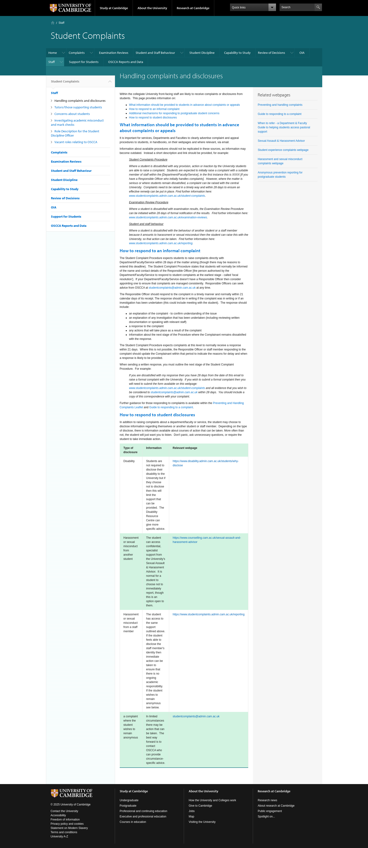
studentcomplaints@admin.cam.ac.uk (172, 287)
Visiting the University (202, 822)
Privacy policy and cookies (67, 823)
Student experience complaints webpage (283, 150)
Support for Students (84, 62)
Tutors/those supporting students (78, 107)
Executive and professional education (143, 816)
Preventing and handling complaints (280, 104)
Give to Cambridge (200, 805)
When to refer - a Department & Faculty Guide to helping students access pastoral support (284, 127)
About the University (152, 8)
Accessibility (58, 815)
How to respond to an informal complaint (154, 109)
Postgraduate (128, 805)
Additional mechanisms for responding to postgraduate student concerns (174, 113)
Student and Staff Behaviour (155, 53)
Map (191, 816)
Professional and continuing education (143, 811)
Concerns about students (72, 114)
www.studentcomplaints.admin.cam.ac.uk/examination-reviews (168, 217)
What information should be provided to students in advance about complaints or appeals (184, 104)
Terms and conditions (64, 832)
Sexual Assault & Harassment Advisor (281, 140)
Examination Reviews (113, 53)
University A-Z (59, 836)
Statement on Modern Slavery (69, 828)
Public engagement (270, 811)
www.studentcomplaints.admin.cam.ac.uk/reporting (160, 243)
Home (53, 23)
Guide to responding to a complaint (171, 407)
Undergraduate (129, 800)
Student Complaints (65, 83)
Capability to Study (237, 53)
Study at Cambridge (114, 8)
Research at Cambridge (193, 8)
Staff (61, 22)
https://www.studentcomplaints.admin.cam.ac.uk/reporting (209, 614)
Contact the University (64, 811)
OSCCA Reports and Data (125, 62)
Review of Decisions (271, 53)
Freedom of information (65, 819)
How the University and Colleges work (212, 800)
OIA (302, 53)
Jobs (192, 811)
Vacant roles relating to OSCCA (75, 142)
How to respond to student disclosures (153, 117)
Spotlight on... (266, 816)
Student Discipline (202, 53)
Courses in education (133, 822)
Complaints (77, 53)
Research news (267, 800)
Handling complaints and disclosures (80, 100)
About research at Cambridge (276, 805)
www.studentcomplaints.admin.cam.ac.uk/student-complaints (167, 195)
